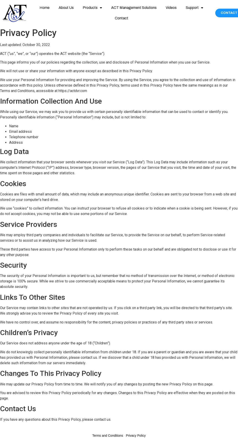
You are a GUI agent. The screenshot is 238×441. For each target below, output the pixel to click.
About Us (66, 8)
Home (45, 8)
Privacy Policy (136, 435)
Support (194, 8)
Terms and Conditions (107, 435)
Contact (121, 18)
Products (92, 8)
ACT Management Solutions (134, 8)
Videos (171, 8)
